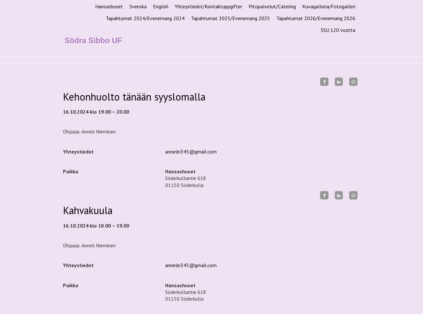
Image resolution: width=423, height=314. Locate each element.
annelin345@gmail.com (191, 151)
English (160, 6)
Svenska (138, 6)
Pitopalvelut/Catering (272, 6)
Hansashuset (109, 6)
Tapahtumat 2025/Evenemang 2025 (230, 18)
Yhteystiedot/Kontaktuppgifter (208, 6)
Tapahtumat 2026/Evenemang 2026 (315, 18)
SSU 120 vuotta (338, 30)
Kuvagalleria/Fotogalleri (328, 6)
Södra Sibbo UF (93, 40)
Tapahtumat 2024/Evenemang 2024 (145, 18)
